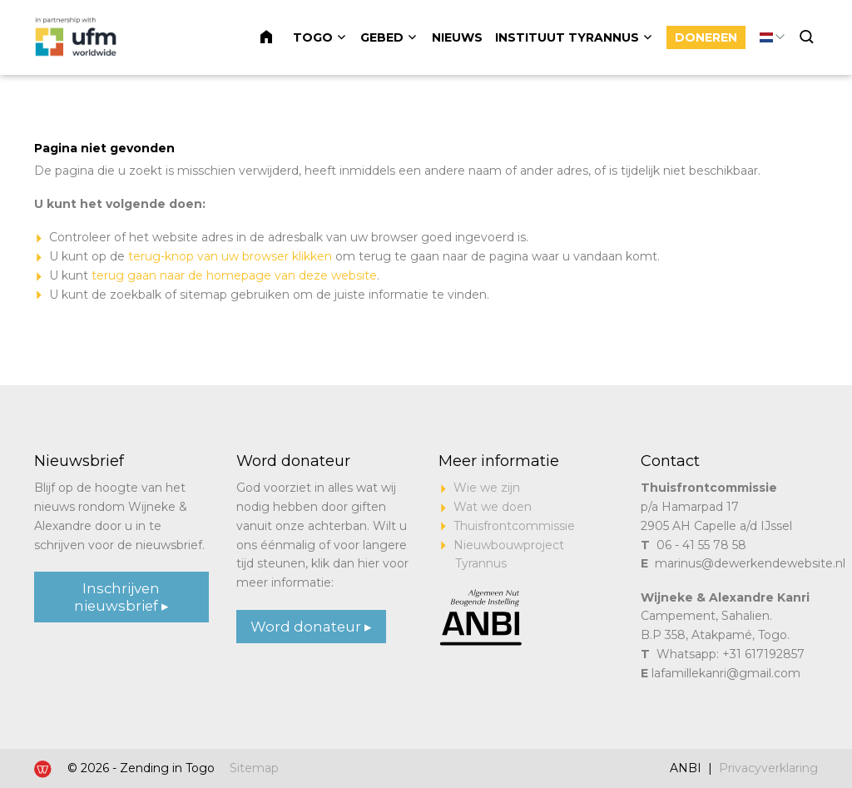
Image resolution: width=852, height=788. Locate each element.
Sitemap (254, 768)
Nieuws (457, 37)
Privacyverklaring (768, 768)
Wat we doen (492, 506)
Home (276, 37)
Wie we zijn (486, 487)
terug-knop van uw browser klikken (230, 256)
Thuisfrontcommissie (514, 525)
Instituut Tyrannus (567, 37)
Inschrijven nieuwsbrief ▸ (121, 596)
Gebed (382, 37)
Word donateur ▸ (311, 626)
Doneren (706, 37)
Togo (313, 37)
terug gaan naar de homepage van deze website (234, 275)
